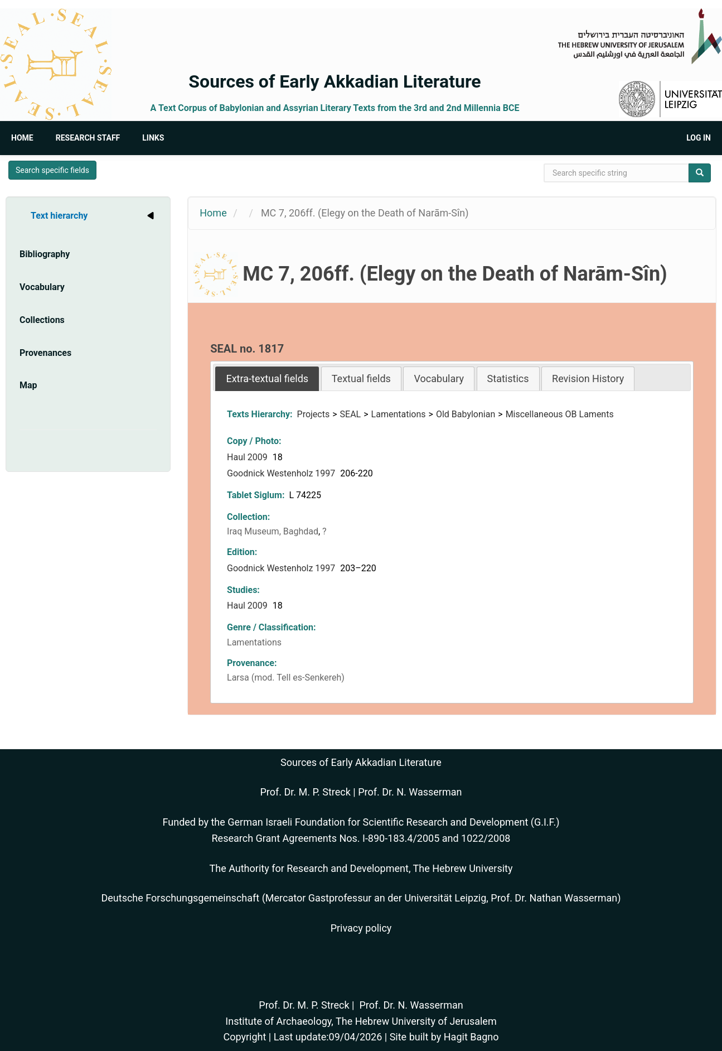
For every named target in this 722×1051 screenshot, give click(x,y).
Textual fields (361, 378)
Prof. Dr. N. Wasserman (410, 792)
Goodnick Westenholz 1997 (282, 473)
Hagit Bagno (471, 1037)
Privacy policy (361, 928)
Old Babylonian (465, 414)
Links (153, 137)
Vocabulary (42, 287)
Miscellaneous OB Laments (560, 414)
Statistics (508, 378)
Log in (698, 137)
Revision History (588, 378)
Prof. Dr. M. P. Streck (305, 792)
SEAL (350, 414)
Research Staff (88, 137)
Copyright (244, 1037)
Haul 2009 (248, 457)
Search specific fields (52, 170)
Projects (313, 414)
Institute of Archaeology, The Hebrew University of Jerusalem (360, 1021)
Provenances (45, 353)
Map (28, 385)
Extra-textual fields (267, 378)
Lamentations (398, 414)
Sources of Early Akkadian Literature (334, 81)
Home (22, 137)
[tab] (267, 378)
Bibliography (45, 254)
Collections (42, 320)
